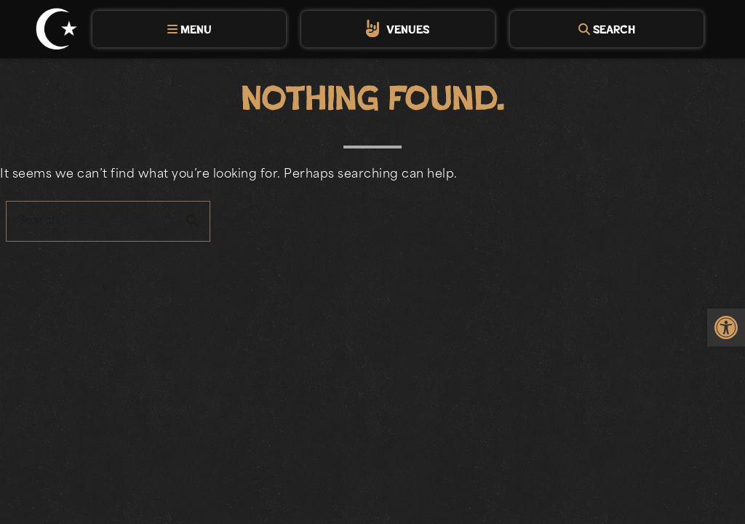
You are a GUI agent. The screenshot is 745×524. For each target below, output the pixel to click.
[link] (726, 327)
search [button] (193, 221)
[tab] (189, 29)
